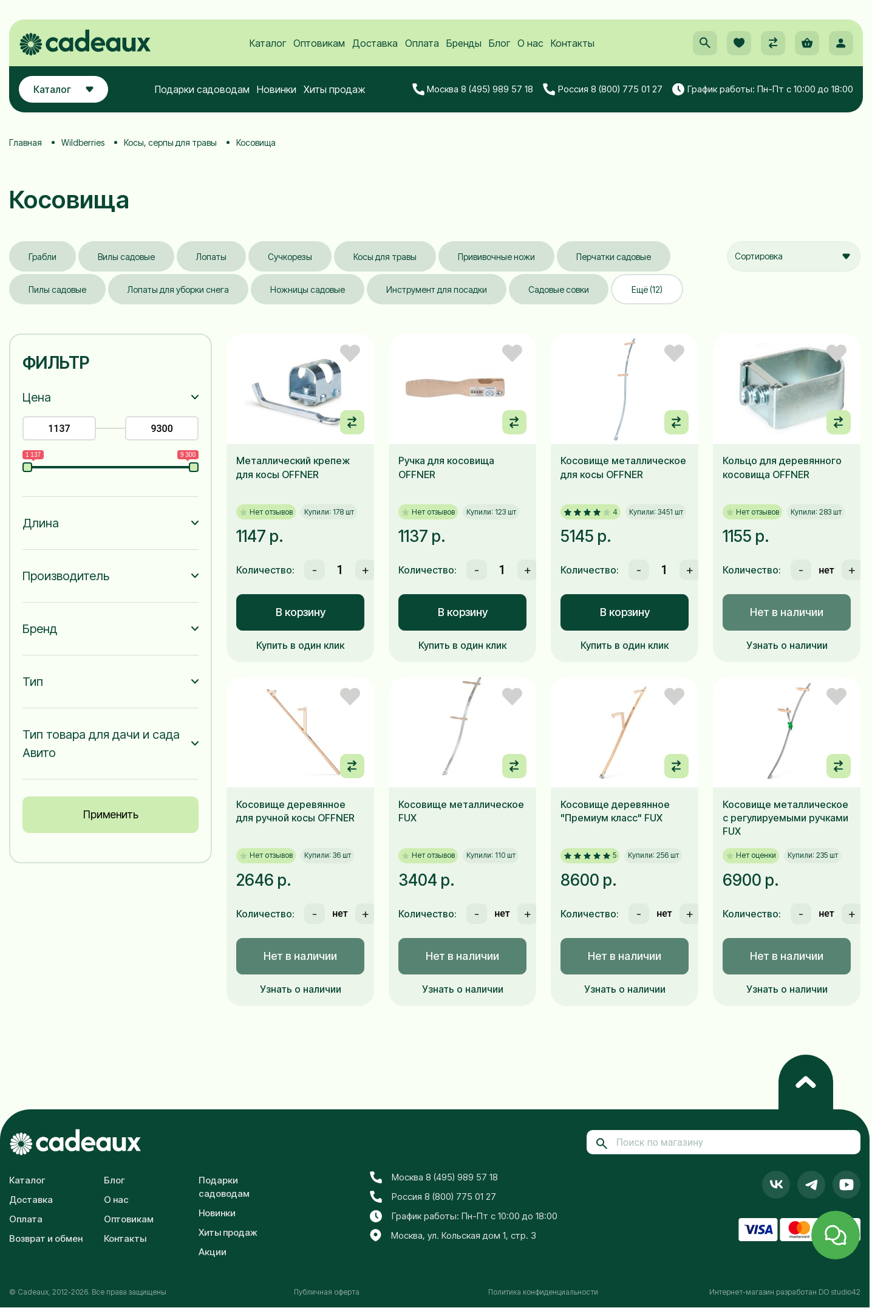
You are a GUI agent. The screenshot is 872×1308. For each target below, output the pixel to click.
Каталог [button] (63, 89)
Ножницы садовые (307, 289)
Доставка (375, 43)
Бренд (39, 628)
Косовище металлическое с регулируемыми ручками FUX (785, 818)
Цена (36, 397)
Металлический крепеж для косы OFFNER (293, 467)
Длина (40, 523)
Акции (213, 1252)
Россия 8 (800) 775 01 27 (603, 89)
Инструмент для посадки (436, 289)
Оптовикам (319, 43)
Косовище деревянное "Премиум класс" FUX (615, 811)
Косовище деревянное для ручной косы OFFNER (295, 811)
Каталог (268, 43)
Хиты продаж (335, 89)
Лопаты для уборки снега (178, 289)
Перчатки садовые (613, 257)
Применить (110, 814)
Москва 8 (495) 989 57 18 (473, 89)
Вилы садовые (126, 257)
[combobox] (793, 256)
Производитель (65, 576)
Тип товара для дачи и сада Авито (101, 743)
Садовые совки (558, 289)
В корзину (300, 612)
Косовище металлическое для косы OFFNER (623, 467)
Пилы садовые (57, 289)
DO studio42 (839, 1291)
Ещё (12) (647, 289)
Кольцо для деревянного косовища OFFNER (782, 467)
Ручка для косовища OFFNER (446, 467)
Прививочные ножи (496, 257)
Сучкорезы (290, 257)
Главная (25, 142)
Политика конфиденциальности (543, 1291)
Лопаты (211, 257)
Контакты (572, 43)
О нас (530, 43)
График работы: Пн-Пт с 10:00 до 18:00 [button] (762, 89)
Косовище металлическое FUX (461, 811)
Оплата (422, 43)
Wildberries (82, 142)
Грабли (42, 257)
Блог (499, 43)
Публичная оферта (326, 1291)
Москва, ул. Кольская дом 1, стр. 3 (453, 1235)
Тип (32, 681)
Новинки (276, 89)
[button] (705, 43)
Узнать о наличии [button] (787, 645)
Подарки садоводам (202, 89)
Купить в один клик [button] (300, 645)
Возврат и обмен (46, 1238)
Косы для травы (385, 257)
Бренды (464, 43)
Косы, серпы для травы (170, 142)
